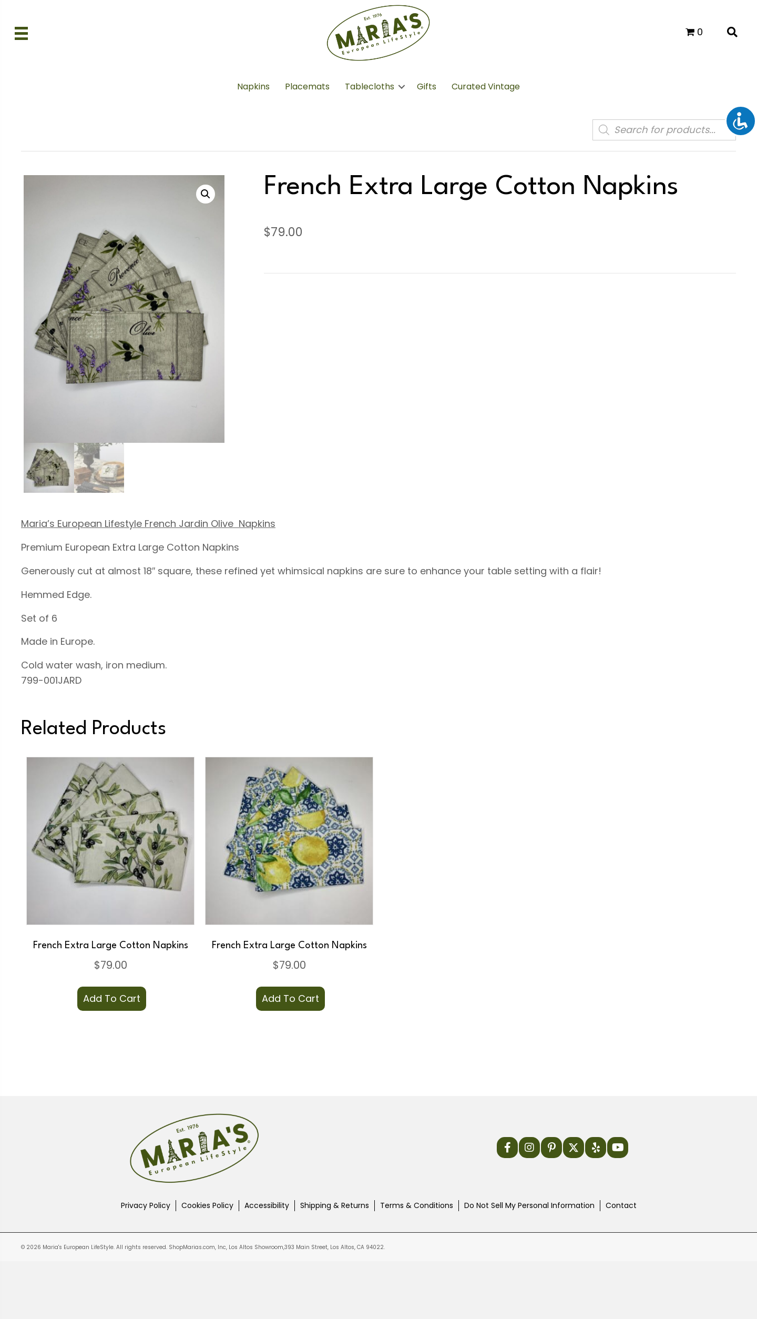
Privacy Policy (145, 1205)
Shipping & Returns (334, 1205)
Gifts (426, 86)
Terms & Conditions (416, 1205)
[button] (401, 86)
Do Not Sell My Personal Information (529, 1205)
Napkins (253, 86)
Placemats (307, 86)
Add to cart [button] (111, 998)
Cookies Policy (207, 1205)
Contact (621, 1205)
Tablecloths (369, 86)
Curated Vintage (486, 86)
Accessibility (266, 1205)
